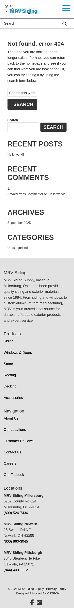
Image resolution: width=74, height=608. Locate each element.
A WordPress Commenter (25, 194)
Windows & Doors (18, 353)
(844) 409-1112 (16, 570)
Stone (8, 364)
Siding (9, 341)
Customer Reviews (19, 441)
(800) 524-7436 (16, 513)
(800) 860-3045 (16, 541)
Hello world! (15, 154)
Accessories (13, 398)
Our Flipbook (14, 475)
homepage (34, 63)
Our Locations (15, 430)
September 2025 (19, 222)
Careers (10, 463)
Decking (10, 386)
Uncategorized (17, 247)
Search (12, 120)
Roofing (10, 375)
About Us (11, 418)
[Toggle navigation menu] (66, 8)
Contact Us (12, 452)
